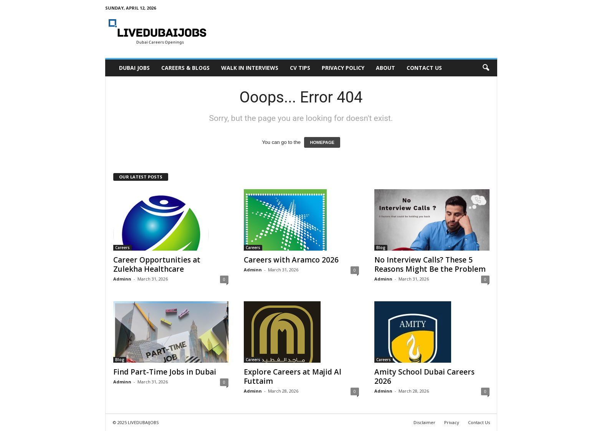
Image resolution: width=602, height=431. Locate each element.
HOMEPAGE (322, 142)
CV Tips (300, 67)
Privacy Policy (343, 67)
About (385, 67)
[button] (485, 67)
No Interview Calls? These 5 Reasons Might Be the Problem (430, 264)
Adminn (122, 279)
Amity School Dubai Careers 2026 (424, 376)
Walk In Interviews (249, 67)
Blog (380, 247)
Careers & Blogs (185, 67)
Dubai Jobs (134, 67)
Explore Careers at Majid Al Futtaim (292, 376)
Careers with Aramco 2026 (291, 260)
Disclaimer (424, 422)
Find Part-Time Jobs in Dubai (164, 372)
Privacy (451, 422)
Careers (122, 247)
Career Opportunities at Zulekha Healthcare (156, 264)
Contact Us (424, 67)
